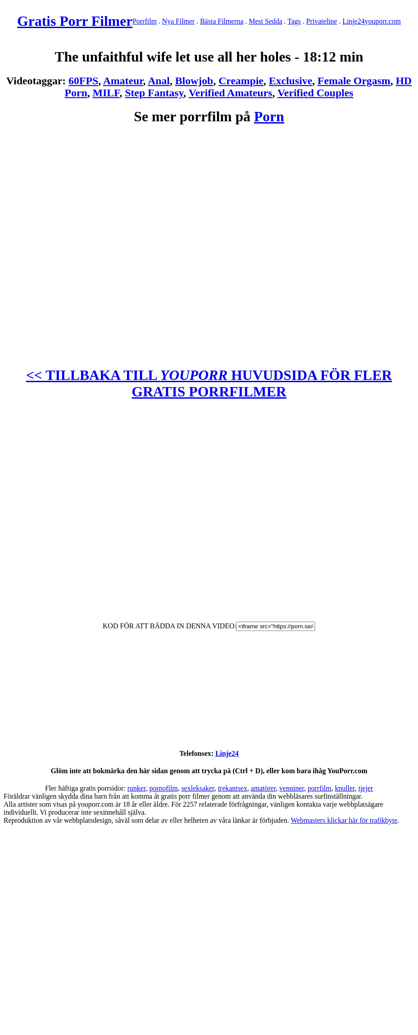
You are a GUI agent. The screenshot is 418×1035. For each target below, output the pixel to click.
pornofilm (163, 788)
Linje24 (353, 21)
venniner (291, 788)
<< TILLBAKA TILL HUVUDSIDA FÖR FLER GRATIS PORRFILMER (209, 383)
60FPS (83, 81)
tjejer (365, 788)
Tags (294, 21)
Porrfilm (144, 21)
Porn (269, 116)
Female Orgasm (354, 81)
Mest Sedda (265, 21)
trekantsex (232, 788)
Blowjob (194, 81)
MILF (106, 93)
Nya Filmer (178, 21)
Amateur (123, 81)
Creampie (240, 81)
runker (136, 788)
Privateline (321, 21)
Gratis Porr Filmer (75, 21)
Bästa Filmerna (221, 21)
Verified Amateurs (230, 93)
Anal (159, 81)
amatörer (263, 788)
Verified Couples (315, 93)
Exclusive (290, 81)
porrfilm (319, 788)
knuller (345, 788)
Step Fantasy (154, 93)
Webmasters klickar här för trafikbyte (344, 820)
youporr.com (383, 21)
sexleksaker (197, 788)
